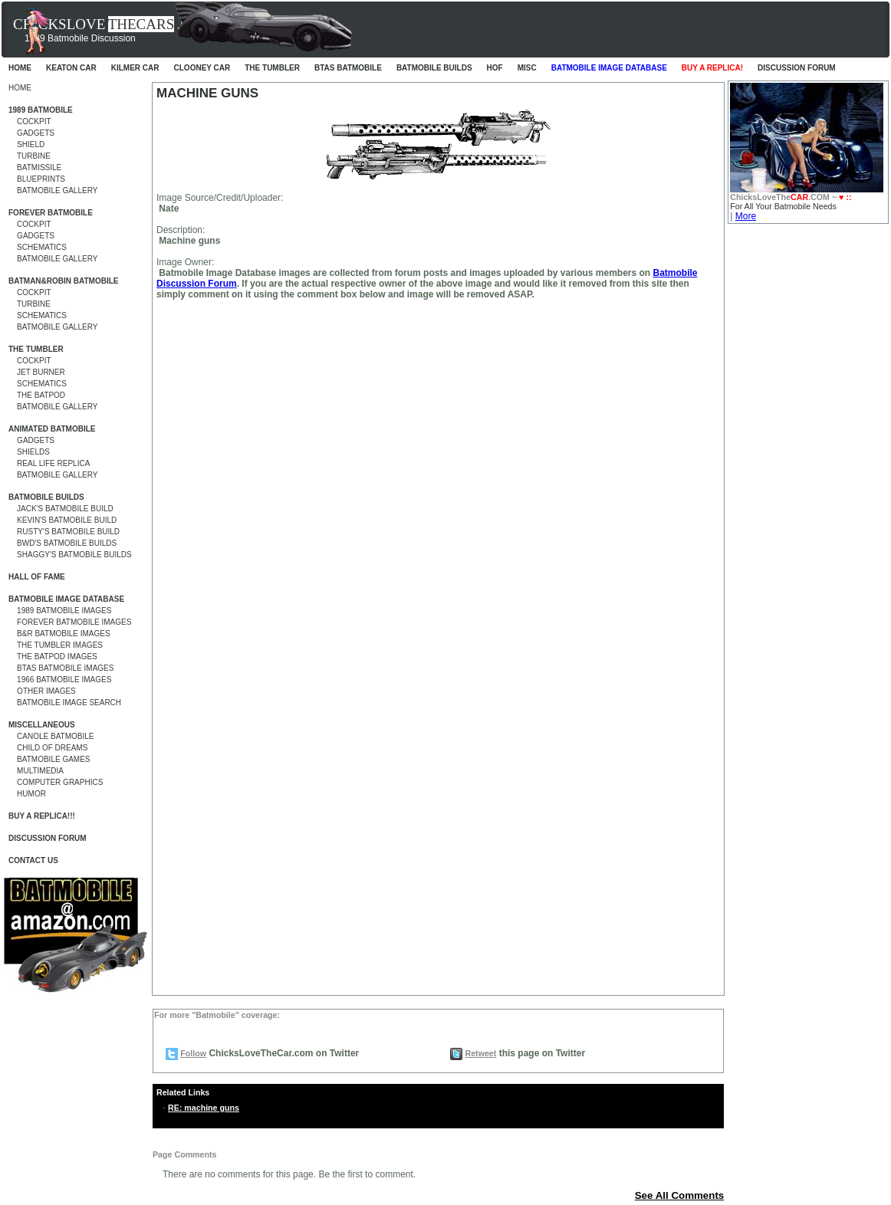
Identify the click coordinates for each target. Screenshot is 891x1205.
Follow (193, 1053)
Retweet (480, 1053)
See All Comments (680, 1195)
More (745, 216)
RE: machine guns (203, 1107)
